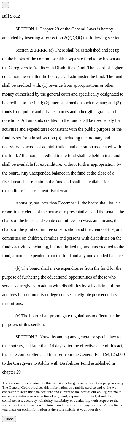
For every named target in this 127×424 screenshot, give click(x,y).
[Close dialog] (5, 5)
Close (9, 419)
